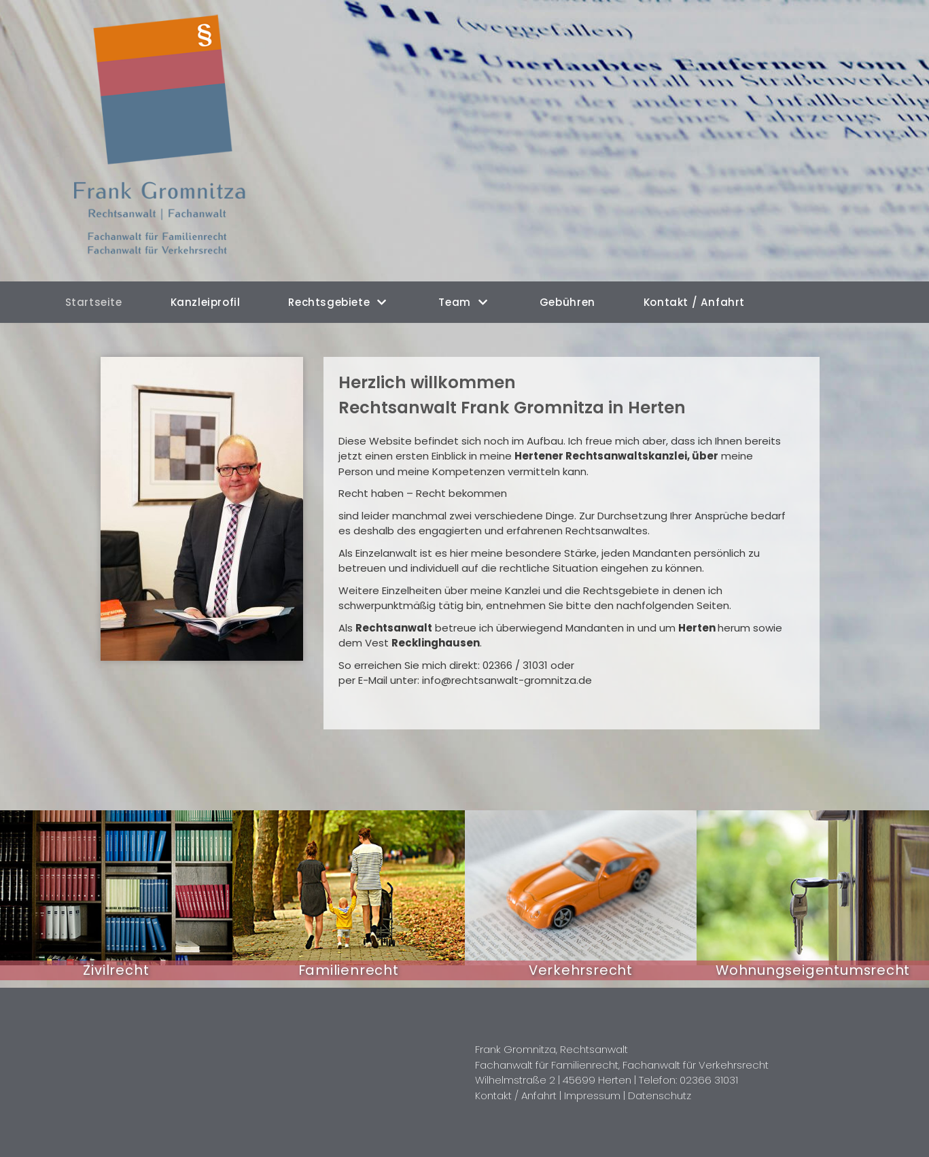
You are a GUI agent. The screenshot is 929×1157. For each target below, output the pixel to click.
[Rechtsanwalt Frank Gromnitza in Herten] (167, 140)
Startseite (93, 302)
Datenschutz (658, 1095)
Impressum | (595, 1095)
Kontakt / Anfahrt (693, 302)
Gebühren (567, 302)
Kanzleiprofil (206, 302)
